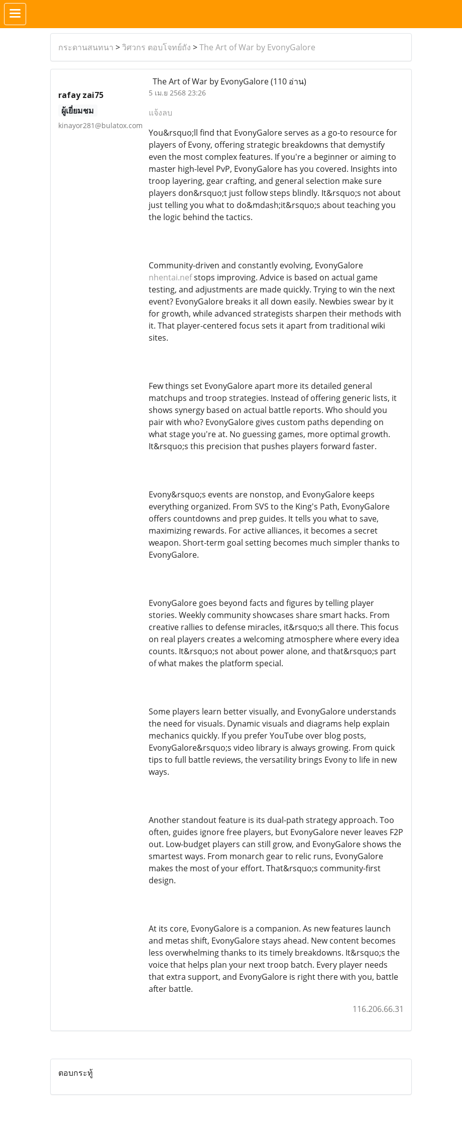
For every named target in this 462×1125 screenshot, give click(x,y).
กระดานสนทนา (85, 47)
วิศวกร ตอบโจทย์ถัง (156, 47)
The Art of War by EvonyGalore (257, 47)
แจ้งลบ (160, 112)
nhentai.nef (170, 277)
